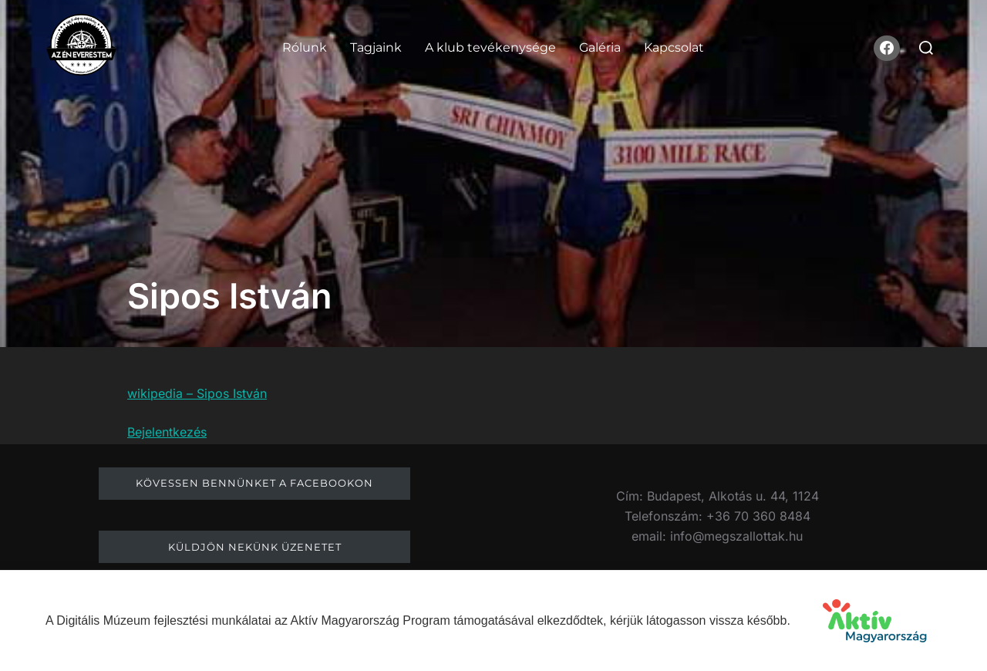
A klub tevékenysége (490, 47)
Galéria (600, 47)
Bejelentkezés (167, 432)
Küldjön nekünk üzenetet (255, 547)
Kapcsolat (674, 47)
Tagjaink (376, 47)
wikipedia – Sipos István (197, 393)
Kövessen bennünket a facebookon (254, 483)
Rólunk (304, 47)
